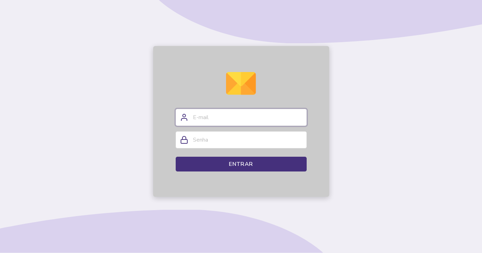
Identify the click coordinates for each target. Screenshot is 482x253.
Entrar (241, 164)
